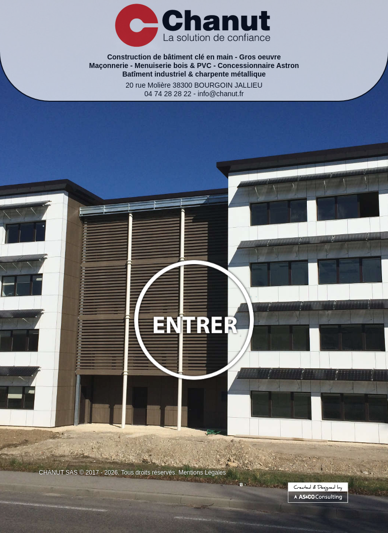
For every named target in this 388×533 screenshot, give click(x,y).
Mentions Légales (202, 472)
